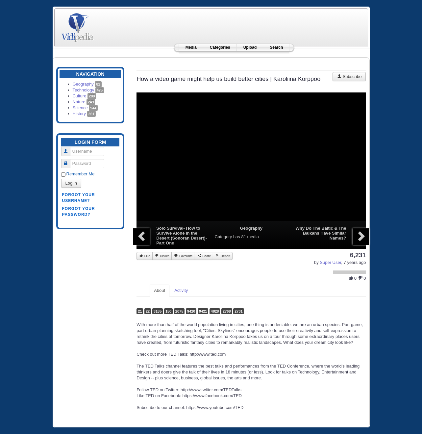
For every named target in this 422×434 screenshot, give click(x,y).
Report (222, 255)
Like (144, 255)
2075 (179, 311)
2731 (238, 311)
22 (148, 311)
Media (191, 47)
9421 (203, 311)
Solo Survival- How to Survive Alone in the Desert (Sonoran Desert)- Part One (181, 235)
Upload (250, 47)
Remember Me (80, 173)
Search (276, 47)
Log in (71, 183)
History (84, 113)
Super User (330, 262)
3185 (157, 311)
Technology (88, 90)
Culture (84, 95)
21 (140, 311)
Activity (181, 290)
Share (204, 255)
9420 (191, 311)
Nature (84, 101)
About (159, 290)
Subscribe (349, 76)
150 (168, 311)
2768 (227, 311)
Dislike (162, 255)
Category (223, 236)
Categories (220, 47)
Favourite (183, 255)
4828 (215, 311)
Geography (87, 84)
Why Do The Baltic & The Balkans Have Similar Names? (321, 233)
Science (85, 107)
